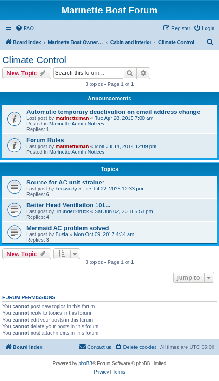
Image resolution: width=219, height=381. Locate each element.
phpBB (85, 363)
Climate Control (34, 60)
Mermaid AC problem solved (67, 227)
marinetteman (72, 118)
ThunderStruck (72, 211)
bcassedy (66, 188)
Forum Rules (45, 140)
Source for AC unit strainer (65, 182)
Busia (61, 234)
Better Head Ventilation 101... (68, 205)
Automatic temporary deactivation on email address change (113, 111)
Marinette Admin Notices (76, 123)
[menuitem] (24, 28)
